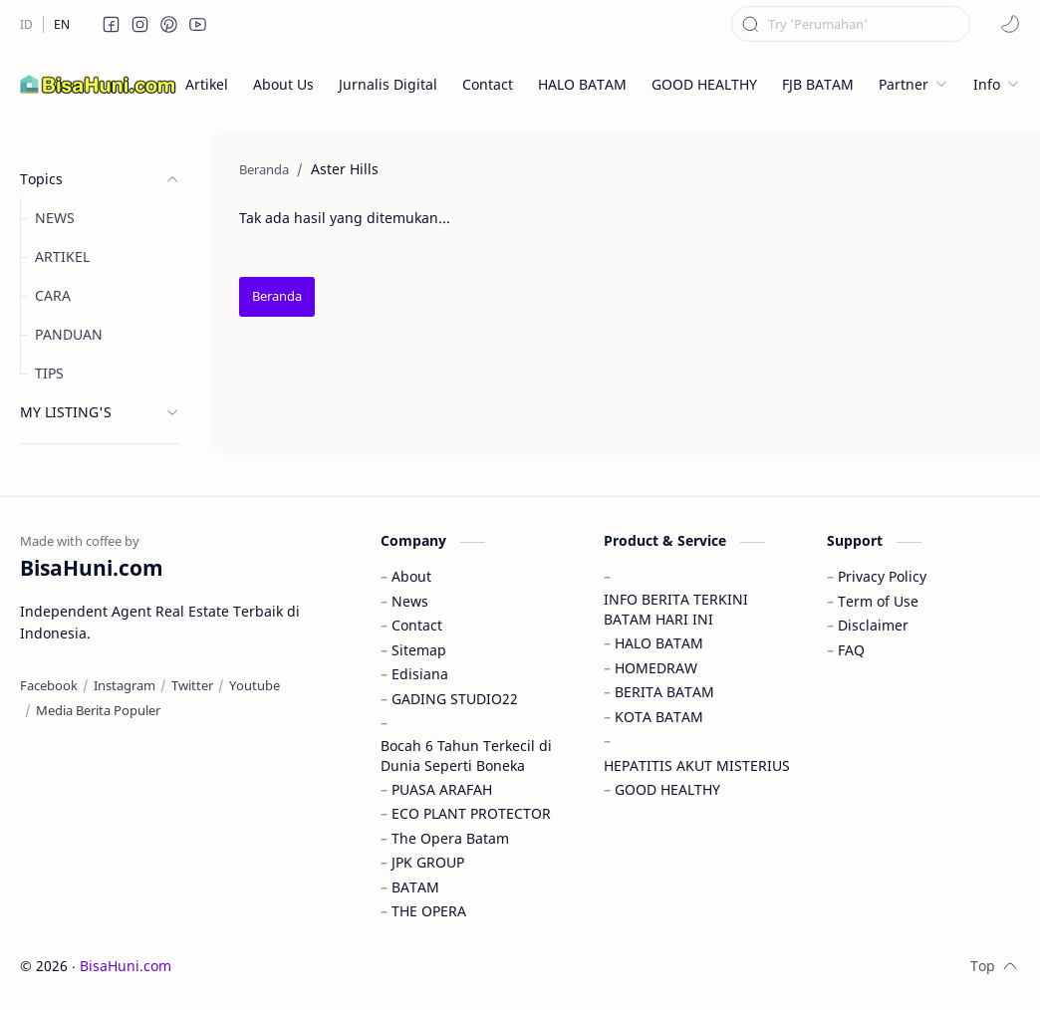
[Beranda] (277, 297)
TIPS (49, 373)
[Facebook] (49, 685)
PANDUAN (69, 334)
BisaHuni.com (125, 965)
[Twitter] (192, 685)
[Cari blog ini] (850, 24)
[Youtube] (254, 685)
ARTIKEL (62, 256)
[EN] (62, 24)
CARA (53, 295)
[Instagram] (124, 685)
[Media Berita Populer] (98, 710)
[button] (112, 24)
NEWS (55, 217)
